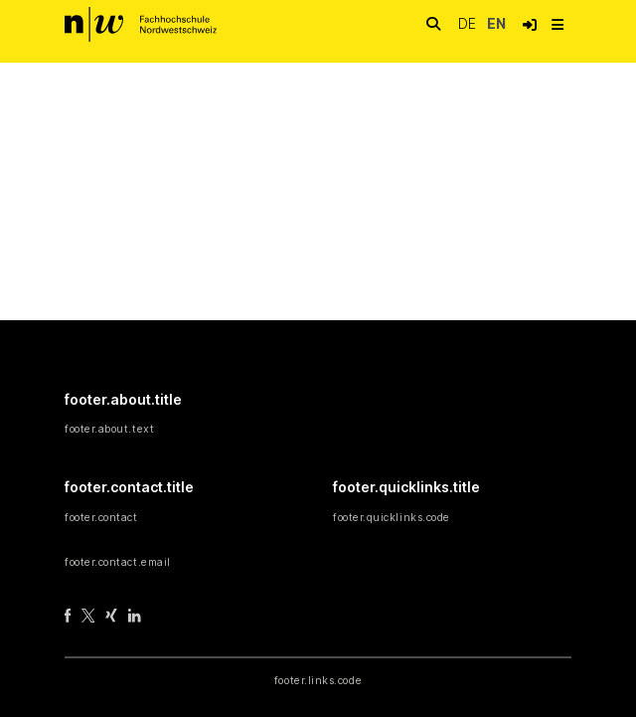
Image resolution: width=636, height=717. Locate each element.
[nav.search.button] (433, 24)
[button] (530, 25)
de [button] (469, 23)
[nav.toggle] (557, 25)
